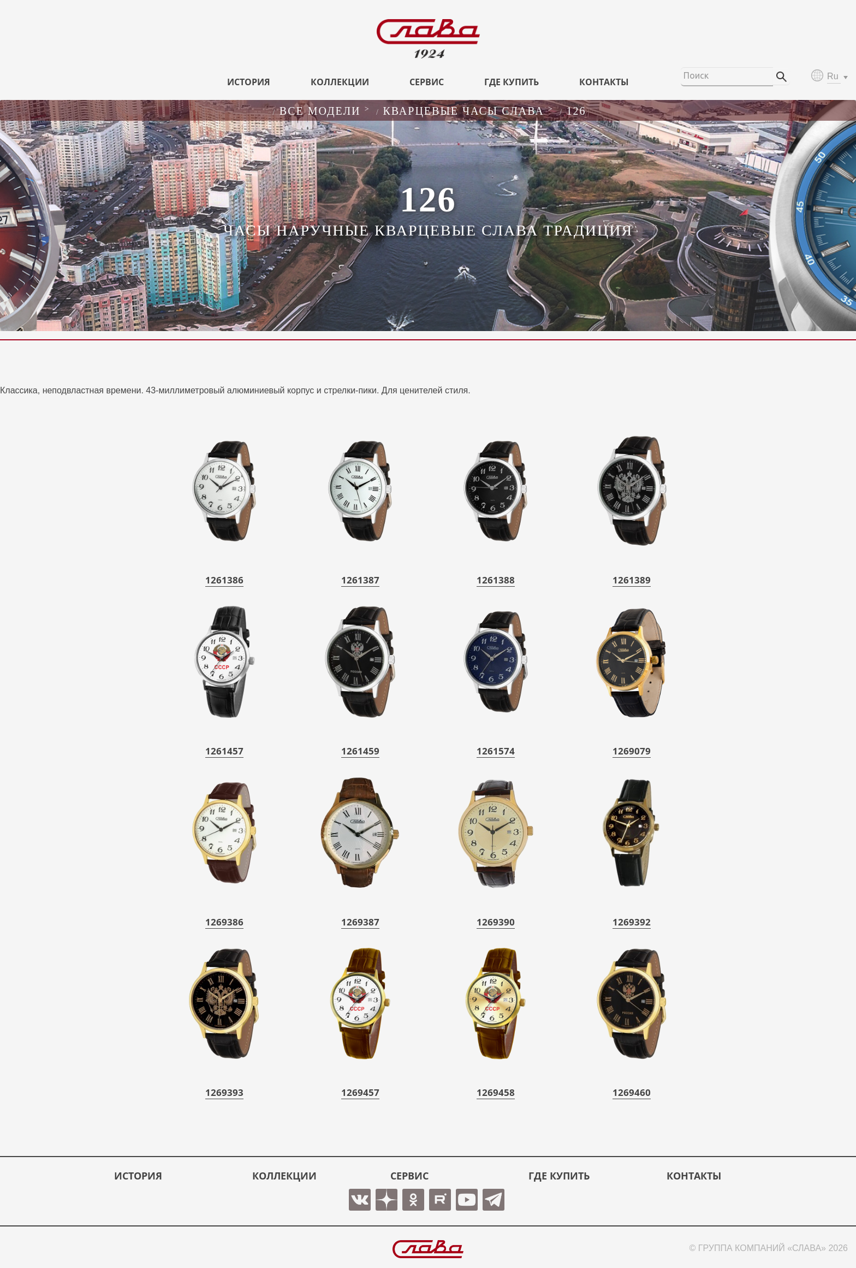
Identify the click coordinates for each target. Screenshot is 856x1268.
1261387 (360, 580)
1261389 (632, 580)
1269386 (224, 922)
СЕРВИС (426, 82)
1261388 (496, 580)
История (248, 82)
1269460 (632, 1092)
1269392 (632, 922)
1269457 (360, 1092)
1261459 (360, 751)
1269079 (632, 751)
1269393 (224, 1092)
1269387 (360, 922)
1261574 (496, 751)
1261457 (224, 751)
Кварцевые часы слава (463, 111)
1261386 (224, 580)
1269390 (496, 922)
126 (576, 111)
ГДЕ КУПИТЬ (511, 82)
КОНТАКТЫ (604, 82)
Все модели (320, 111)
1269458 (496, 1092)
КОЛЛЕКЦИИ (340, 82)
